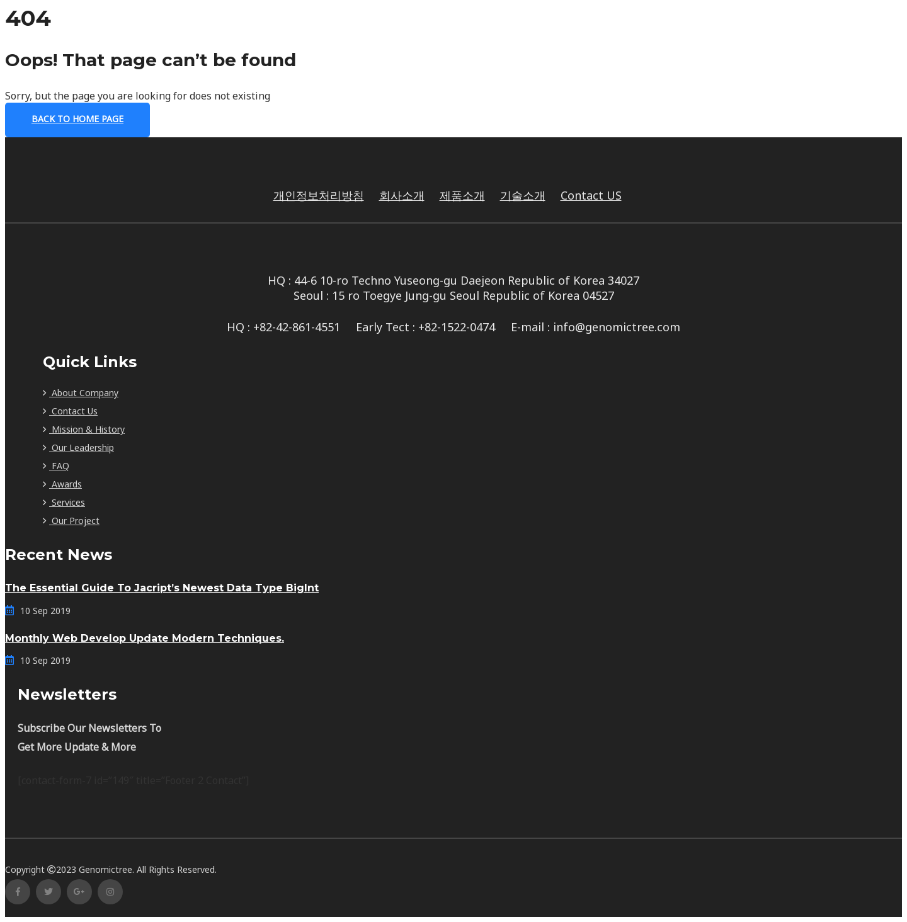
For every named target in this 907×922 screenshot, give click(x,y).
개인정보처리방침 (318, 195)
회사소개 (402, 195)
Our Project (71, 520)
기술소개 (522, 195)
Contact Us (70, 411)
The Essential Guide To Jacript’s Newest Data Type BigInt (162, 588)
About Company (80, 393)
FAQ (56, 466)
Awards (62, 484)
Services (64, 502)
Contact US (591, 195)
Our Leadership (78, 447)
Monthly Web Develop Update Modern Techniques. (144, 638)
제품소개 (462, 195)
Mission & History (84, 429)
